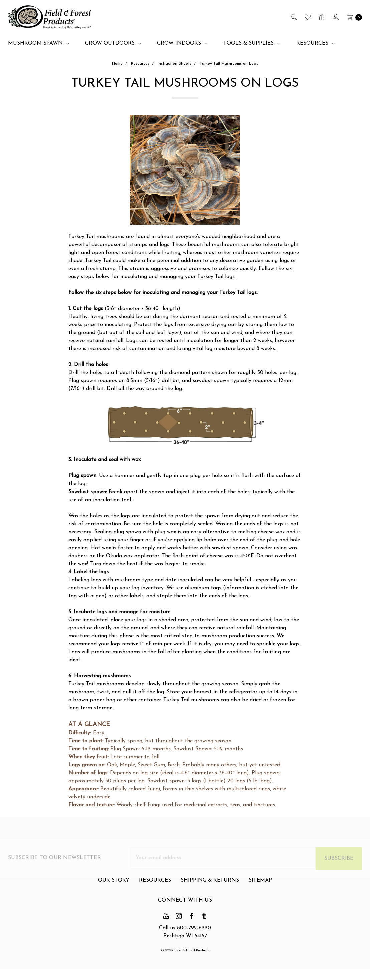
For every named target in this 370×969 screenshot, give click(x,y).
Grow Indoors (182, 43)
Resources (315, 43)
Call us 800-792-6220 (185, 928)
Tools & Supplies (251, 43)
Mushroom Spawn (38, 43)
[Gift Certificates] (321, 17)
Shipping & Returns (210, 884)
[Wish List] (307, 17)
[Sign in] (335, 17)
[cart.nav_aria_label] (352, 17)
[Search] (293, 17)
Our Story (113, 884)
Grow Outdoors (113, 43)
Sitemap (260, 884)
